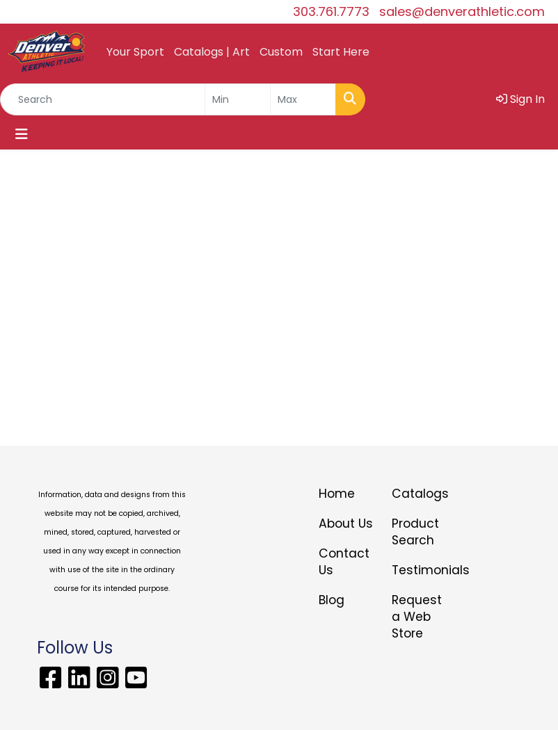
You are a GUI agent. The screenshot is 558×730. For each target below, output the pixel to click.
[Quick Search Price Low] (238, 99)
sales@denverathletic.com (462, 11)
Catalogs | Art (212, 52)
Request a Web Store (417, 617)
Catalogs (420, 493)
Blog (331, 600)
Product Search (415, 532)
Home (337, 493)
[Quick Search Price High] (303, 99)
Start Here (340, 52)
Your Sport (135, 52)
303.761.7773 (331, 11)
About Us (346, 523)
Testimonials (420, 570)
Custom (281, 52)
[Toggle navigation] (21, 134)
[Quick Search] (102, 99)
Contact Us (344, 561)
